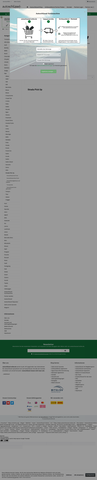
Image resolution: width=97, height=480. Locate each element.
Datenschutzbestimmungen (45, 65)
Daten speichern (48, 64)
